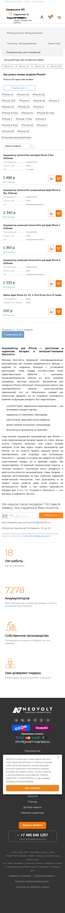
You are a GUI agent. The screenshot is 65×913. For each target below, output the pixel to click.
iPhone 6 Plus (10, 113)
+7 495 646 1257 (34, 835)
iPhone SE (27, 125)
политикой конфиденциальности (36, 536)
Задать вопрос (32, 825)
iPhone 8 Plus (10, 125)
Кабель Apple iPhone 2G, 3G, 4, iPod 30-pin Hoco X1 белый (32, 295)
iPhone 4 (24, 100)
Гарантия (32, 796)
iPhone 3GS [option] (56, 66)
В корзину (59, 178)
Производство (32, 751)
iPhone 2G (23, 94)
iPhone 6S (27, 113)
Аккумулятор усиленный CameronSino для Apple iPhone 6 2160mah (31, 262)
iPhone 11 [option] (8, 66)
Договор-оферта (32, 807)
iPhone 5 (54, 100)
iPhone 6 (38, 107)
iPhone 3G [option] (40, 66)
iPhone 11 (7, 94)
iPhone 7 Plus (24, 119)
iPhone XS (23, 131)
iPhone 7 (7, 119)
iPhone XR (8, 131)
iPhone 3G (39, 94)
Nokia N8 (22, 490)
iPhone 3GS (9, 100)
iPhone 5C (8, 107)
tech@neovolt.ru (41, 522)
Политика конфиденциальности (31, 881)
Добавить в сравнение (51, 178)
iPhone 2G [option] (24, 66)
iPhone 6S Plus (45, 113)
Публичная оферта (44, 875)
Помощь (32, 801)
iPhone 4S (39, 100)
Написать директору (32, 812)
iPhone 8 (40, 119)
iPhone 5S (24, 107)
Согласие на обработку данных (32, 886)
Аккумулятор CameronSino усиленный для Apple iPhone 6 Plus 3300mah (31, 192)
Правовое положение (19, 875)
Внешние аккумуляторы (16, 137)
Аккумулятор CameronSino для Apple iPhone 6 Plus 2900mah (28, 157)
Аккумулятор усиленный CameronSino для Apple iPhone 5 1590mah (31, 227)
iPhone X (42, 125)
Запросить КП (15, 9)
